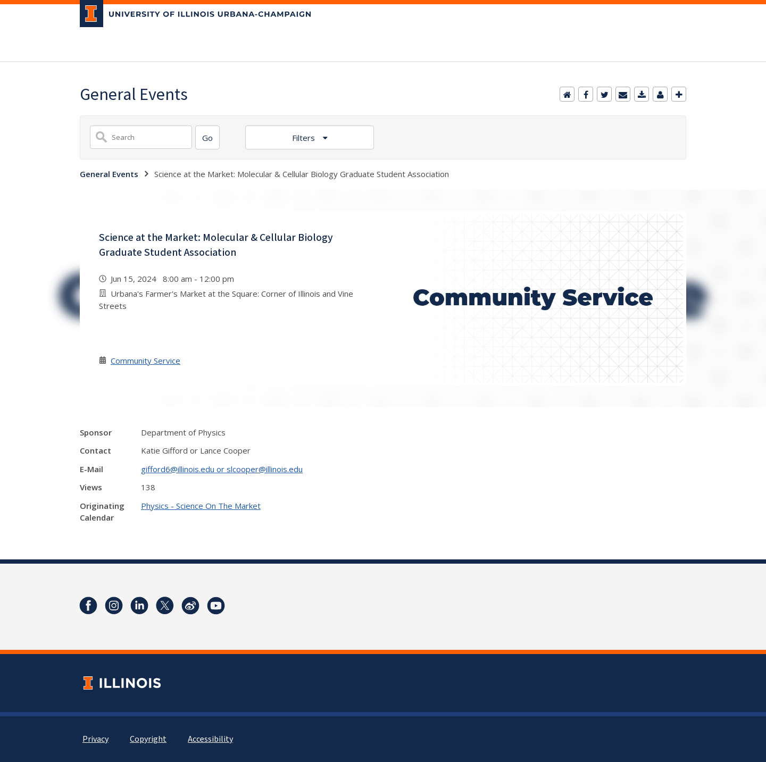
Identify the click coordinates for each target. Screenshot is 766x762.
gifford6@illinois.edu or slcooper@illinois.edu (222, 469)
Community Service (145, 360)
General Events (109, 174)
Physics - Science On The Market (201, 505)
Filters (304, 137)
